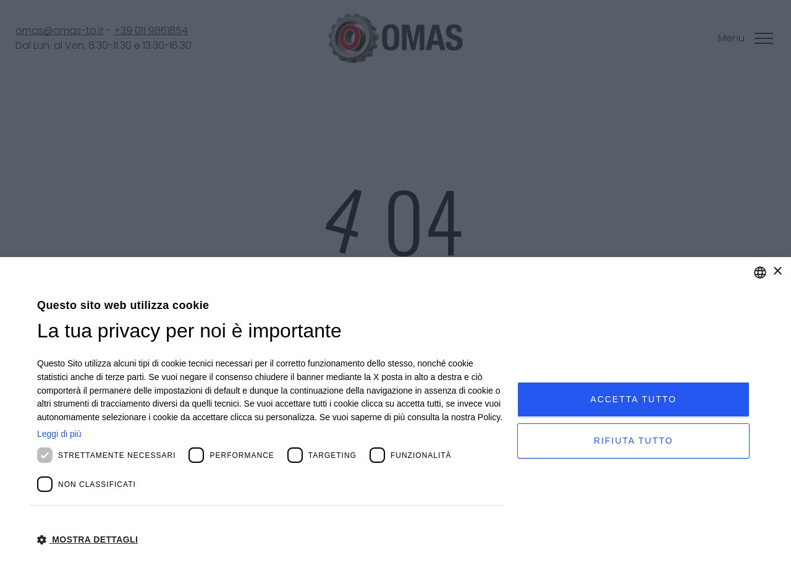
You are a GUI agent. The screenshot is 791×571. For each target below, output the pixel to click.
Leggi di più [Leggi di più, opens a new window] (59, 434)
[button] (270, 538)
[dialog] (395, 414)
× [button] (777, 271)
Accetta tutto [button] (633, 399)
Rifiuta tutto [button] (634, 441)
